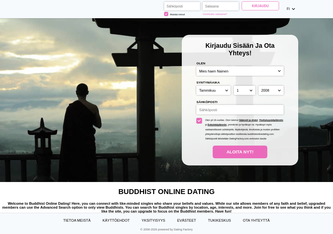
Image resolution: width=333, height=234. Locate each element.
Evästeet (186, 220)
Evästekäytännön (216, 125)
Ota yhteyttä (256, 220)
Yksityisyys (154, 220)
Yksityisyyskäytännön (271, 120)
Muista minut (174, 14)
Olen (200, 63)
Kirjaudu (260, 6)
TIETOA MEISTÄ (76, 220)
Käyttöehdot (116, 220)
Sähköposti (207, 102)
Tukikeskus (219, 220)
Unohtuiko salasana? (215, 14)
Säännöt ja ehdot (248, 120)
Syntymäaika (208, 82)
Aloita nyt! (239, 152)
